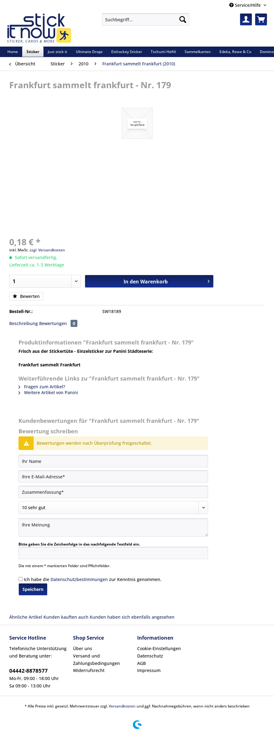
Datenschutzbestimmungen (79, 579)
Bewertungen (58, 323)
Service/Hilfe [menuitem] (245, 5)
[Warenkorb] (261, 19)
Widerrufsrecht (88, 670)
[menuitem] (145, 22)
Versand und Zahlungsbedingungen (96, 659)
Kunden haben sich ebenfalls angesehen (132, 617)
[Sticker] (32, 52)
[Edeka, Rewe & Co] (235, 52)
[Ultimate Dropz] (89, 52)
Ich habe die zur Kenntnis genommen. (93, 579)
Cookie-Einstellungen (159, 648)
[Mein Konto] (246, 19)
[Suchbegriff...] (145, 19)
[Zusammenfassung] (113, 492)
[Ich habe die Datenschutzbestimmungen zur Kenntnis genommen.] (20, 579)
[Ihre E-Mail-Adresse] (113, 476)
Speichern (32, 589)
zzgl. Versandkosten (47, 250)
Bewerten (26, 296)
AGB (141, 663)
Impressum (149, 670)
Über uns (82, 648)
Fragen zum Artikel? (41, 387)
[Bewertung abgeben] (113, 507)
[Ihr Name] (113, 461)
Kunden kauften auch (65, 617)
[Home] (12, 52)
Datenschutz (150, 656)
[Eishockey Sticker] (126, 52)
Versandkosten (122, 706)
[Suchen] (182, 19)
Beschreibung (23, 323)
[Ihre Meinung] (113, 527)
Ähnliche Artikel (25, 617)
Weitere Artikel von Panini (48, 392)
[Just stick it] (57, 52)
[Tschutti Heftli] (163, 52)
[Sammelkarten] (197, 52)
